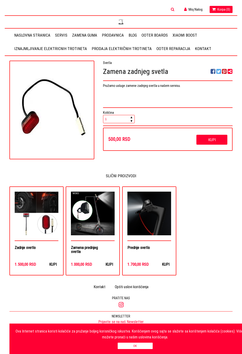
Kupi (212, 139)
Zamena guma (84, 35)
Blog (133, 35)
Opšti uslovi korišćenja (131, 286)
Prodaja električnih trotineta (122, 48)
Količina (119, 116)
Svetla (107, 62)
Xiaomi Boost (185, 35)
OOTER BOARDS (155, 35)
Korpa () (221, 9)
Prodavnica (113, 35)
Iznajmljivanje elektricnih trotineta (50, 48)
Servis (61, 35)
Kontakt (203, 48)
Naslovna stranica (32, 35)
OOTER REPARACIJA (173, 48)
